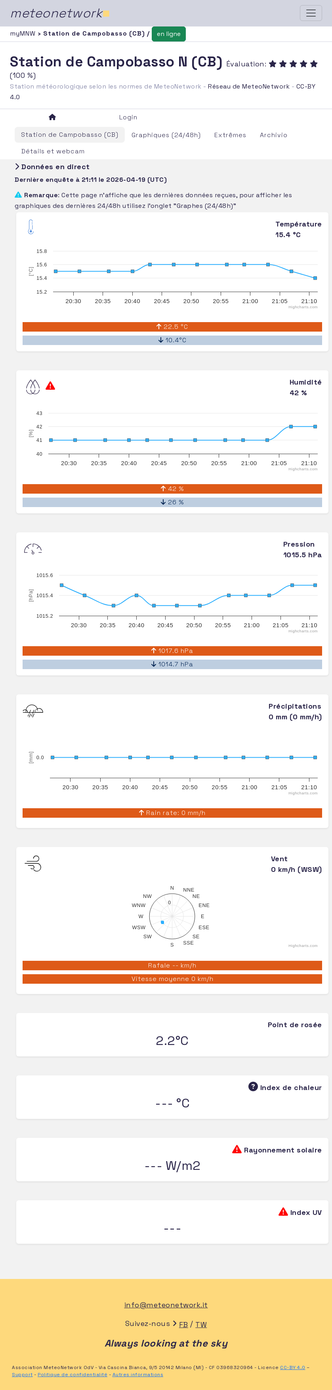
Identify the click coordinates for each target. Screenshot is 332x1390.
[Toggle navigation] (311, 13)
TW (201, 1324)
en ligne (169, 34)
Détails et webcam (53, 151)
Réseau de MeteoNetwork (249, 86)
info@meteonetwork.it (166, 1304)
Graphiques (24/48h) (166, 135)
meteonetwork (60, 13)
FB (183, 1324)
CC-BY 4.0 (292, 1367)
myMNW (24, 33)
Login (128, 117)
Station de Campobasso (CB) (69, 134)
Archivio (274, 135)
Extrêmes (230, 135)
